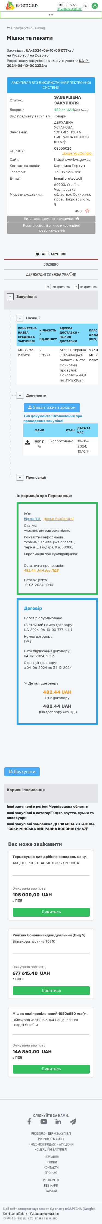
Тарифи (51, 1191)
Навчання (51, 1157)
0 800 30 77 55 (66, 5)
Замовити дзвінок (69, 9)
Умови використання (44, 1214)
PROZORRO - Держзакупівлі (51, 1134)
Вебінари (51, 1185)
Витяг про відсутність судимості (51, 219)
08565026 (63, 148)
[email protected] (68, 178)
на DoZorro (39, 55)
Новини (51, 1162)
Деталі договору (41, 683)
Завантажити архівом (52, 407)
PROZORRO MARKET (51, 1139)
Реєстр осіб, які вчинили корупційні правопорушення (51, 228)
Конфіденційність (15, 1214)
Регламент (51, 1180)
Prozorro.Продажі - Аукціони (51, 1144)
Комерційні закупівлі (51, 1149)
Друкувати (22, 771)
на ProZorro (17, 55)
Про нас (51, 1173)
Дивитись (51, 912)
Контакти (51, 1168)
